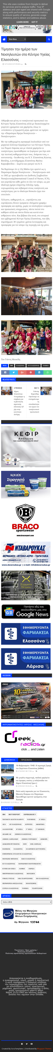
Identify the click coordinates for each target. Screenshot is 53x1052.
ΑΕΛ (4, 824)
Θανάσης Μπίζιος (10, 859)
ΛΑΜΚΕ (22, 869)
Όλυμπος (31, 819)
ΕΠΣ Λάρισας (35, 844)
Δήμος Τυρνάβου (29, 839)
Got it (35, 22)
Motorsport (14, 814)
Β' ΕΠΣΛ (19, 829)
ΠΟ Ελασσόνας (42, 878)
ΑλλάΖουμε (8, 829)
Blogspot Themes (44, 1049)
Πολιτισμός (31, 883)
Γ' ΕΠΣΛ (29, 829)
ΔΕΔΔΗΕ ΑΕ (7, 834)
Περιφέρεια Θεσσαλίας (12, 883)
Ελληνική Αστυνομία (35, 849)
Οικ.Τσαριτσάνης (25, 878)
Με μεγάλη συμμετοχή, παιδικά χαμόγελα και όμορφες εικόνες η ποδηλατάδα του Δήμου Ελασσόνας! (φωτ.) (32, 780)
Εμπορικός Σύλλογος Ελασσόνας (17, 854)
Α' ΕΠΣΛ (42, 819)
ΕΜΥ (25, 844)
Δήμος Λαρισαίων (10, 839)
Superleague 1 (30, 814)
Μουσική (31, 874)
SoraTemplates (17, 1049)
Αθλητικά (40, 824)
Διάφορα (43, 839)
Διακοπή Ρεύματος (11, 844)
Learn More (23, 22)
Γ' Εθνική (40, 829)
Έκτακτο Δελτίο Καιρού (13, 819)
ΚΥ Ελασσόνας (33, 365)
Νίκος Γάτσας (8, 878)
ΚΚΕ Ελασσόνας (28, 859)
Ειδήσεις (6, 849)
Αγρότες (28, 824)
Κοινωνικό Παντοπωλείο (30, 864)
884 (11, 365)
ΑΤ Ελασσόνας (15, 824)
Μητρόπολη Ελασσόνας (13, 874)
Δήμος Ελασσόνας (23, 834)
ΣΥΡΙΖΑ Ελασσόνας (11, 888)
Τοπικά (46, 365)
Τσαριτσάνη (37, 888)
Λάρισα (31, 869)
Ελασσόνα (20, 365)
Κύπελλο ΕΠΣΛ (9, 869)
